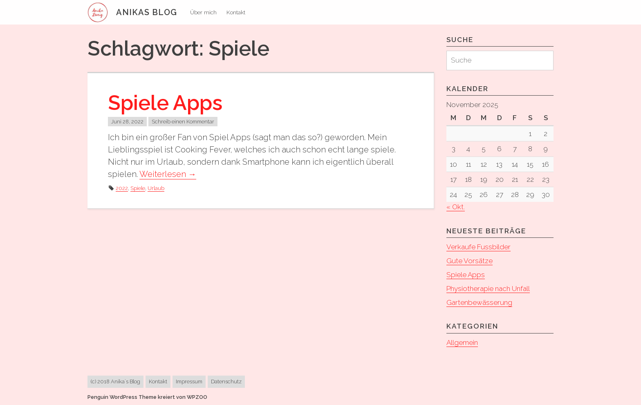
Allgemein (462, 342)
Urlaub (156, 188)
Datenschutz (226, 381)
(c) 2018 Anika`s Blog (115, 381)
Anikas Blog (146, 12)
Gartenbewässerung (479, 302)
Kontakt (235, 12)
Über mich (203, 12)
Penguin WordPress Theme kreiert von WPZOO (147, 397)
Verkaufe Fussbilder (478, 247)
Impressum (189, 381)
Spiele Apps (165, 103)
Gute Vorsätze (469, 261)
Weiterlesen (167, 174)
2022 (122, 188)
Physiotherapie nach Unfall (488, 288)
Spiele (137, 188)
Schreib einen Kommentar (183, 122)
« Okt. (455, 207)
